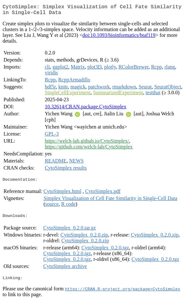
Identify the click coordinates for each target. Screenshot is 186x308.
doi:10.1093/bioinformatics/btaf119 (118, 37)
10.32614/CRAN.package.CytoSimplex (85, 109)
